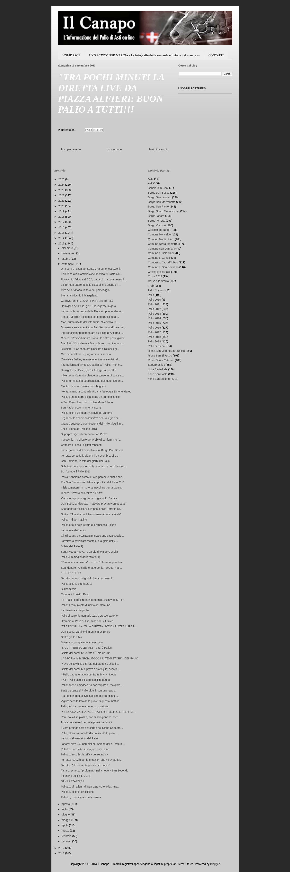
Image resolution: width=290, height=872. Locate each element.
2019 (61, 211)
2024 (61, 184)
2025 (61, 179)
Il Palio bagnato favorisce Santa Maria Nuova (88, 674)
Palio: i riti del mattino (74, 519)
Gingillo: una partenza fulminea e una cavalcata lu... (92, 535)
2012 (61, 848)
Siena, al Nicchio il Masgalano (79, 295)
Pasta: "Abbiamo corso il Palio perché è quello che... (92, 477)
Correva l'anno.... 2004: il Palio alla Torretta (87, 300)
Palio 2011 (154, 304)
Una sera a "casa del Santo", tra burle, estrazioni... (91, 268)
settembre (68, 264)
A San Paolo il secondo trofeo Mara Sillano (87, 402)
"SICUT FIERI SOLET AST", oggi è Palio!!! (86, 647)
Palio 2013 (154, 313)
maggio (66, 820)
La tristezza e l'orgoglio (75, 610)
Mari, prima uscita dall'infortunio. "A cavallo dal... (90, 322)
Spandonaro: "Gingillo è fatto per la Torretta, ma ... (91, 567)
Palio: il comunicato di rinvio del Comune (85, 605)
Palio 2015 (154, 322)
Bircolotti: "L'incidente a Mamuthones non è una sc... (92, 343)
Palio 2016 (154, 327)
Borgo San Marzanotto (161, 202)
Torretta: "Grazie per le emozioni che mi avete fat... (91, 759)
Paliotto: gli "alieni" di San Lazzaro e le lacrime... (90, 786)
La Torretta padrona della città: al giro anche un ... (91, 284)
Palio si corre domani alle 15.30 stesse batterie (89, 615)
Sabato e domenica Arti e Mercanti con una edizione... (93, 466)
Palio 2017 (154, 332)
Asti (150, 183)
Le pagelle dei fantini (73, 530)
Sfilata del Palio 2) (72, 546)
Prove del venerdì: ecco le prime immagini (86, 722)
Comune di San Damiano (163, 267)
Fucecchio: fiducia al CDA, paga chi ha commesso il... (93, 279)
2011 (61, 853)
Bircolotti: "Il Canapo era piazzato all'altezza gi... (90, 348)
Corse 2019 (155, 276)
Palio (151, 294)
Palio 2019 (154, 341)
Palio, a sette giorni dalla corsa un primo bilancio (90, 396)
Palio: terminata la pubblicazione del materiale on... (92, 380)
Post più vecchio (159, 149)
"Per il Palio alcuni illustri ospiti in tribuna (85, 679)
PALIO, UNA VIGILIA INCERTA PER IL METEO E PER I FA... (98, 711)
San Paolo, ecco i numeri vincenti (81, 407)
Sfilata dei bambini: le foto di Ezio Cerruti (85, 653)
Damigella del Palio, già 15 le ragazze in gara (88, 306)
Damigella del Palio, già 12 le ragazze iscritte (88, 370)
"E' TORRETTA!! (71, 573)
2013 (61, 243)
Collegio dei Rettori (159, 229)
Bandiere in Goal (158, 187)
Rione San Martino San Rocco (166, 350)
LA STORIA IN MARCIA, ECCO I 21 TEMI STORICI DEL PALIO (99, 658)
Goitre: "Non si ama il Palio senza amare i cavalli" (91, 514)
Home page (115, 149)
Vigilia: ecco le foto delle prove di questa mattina (90, 701)
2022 (61, 195)
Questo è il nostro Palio (75, 594)
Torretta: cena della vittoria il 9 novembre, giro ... (90, 455)
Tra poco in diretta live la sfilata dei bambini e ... (90, 695)
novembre (68, 253)
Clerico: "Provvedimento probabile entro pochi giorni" (93, 338)
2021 (61, 200)
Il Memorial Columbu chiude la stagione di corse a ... (92, 375)
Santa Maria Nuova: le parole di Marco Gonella (89, 551)
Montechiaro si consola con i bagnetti (83, 386)
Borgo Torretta (156, 220)
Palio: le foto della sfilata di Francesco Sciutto (88, 524)
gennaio (67, 841)
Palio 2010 (154, 299)
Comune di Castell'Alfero (163, 262)
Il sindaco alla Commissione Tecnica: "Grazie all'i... (91, 274)
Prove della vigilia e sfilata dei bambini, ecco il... (90, 663)
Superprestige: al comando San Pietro (84, 434)
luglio (65, 809)
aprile (65, 825)
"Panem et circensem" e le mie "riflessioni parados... (92, 562)
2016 (61, 227)
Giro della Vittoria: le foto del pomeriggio (85, 290)
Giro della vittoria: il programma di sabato (86, 354)
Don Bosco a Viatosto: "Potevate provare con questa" (93, 503)
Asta (151, 178)
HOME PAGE (71, 55)
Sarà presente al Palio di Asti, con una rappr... (88, 690)
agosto (66, 804)
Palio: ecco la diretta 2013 (76, 583)
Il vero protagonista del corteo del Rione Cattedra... (92, 727)
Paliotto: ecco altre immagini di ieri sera (85, 749)
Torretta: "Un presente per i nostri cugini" (85, 765)
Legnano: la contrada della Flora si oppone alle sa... (92, 311)
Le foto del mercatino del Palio (79, 738)
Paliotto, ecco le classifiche (77, 791)
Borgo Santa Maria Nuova (164, 211)
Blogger (214, 864)
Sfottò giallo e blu (71, 637)
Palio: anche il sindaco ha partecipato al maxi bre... (92, 685)
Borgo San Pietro (158, 206)
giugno (66, 814)
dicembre (68, 248)
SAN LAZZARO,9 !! (72, 781)
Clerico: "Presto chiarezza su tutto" (82, 493)
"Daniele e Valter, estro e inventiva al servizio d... (90, 359)
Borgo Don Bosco (159, 192)
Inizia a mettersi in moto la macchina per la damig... (92, 487)
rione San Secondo (159, 378)
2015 (61, 232)
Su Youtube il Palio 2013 (76, 471)
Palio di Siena (156, 346)
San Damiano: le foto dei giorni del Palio (85, 460)
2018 (61, 216)
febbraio (67, 836)
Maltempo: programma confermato (82, 642)
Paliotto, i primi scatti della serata (81, 797)
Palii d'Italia (155, 290)
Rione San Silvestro (160, 355)
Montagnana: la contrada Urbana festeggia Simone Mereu (96, 391)
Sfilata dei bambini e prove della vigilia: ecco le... (90, 669)
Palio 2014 (154, 318)
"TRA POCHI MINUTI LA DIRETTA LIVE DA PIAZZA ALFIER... (98, 626)
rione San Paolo (158, 374)
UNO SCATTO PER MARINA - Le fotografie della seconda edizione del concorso (144, 55)
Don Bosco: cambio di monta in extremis (85, 631)
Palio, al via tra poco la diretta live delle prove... (89, 733)
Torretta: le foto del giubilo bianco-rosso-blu (87, 578)
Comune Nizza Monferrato (164, 243)
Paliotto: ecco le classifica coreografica (84, 754)
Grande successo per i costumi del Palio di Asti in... (92, 423)
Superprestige (156, 364)
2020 (61, 206)
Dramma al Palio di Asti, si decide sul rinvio (87, 621)
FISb (151, 285)
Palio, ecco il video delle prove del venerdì (86, 412)
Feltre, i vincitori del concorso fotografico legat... (90, 316)
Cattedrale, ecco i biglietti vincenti (81, 444)
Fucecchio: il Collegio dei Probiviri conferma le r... (91, 439)
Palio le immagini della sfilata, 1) (80, 557)
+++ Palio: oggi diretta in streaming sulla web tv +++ (92, 599)
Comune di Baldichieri (161, 253)
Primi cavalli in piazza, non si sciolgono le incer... (90, 717)
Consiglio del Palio (159, 271)
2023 (61, 190)
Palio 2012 (154, 309)
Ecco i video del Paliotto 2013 (79, 428)
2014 (61, 238)
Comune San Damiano (162, 248)
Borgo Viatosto (157, 225)
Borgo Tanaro (156, 215)
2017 (61, 222)
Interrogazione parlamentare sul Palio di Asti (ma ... (92, 332)
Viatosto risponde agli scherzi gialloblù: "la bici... (90, 498)
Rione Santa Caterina (161, 360)
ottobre (66, 258)
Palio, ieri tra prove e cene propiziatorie (84, 706)
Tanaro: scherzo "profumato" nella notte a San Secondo (94, 770)
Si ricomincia (68, 589)
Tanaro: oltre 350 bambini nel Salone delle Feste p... (92, 743)
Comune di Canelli (159, 257)
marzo (66, 830)
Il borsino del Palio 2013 (75, 775)
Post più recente (71, 149)
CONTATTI (216, 55)
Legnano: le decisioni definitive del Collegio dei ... (91, 418)
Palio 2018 (154, 337)
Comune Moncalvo (159, 234)
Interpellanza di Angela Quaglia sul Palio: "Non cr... (92, 364)
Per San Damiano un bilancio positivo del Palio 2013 (92, 482)
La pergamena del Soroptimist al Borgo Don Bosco (91, 450)
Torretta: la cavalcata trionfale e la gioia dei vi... (89, 540)
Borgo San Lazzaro (159, 197)
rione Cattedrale (158, 369)
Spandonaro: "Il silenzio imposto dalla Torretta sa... (91, 508)
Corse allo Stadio (158, 281)
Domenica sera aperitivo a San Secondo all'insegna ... (94, 327)
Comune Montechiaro (161, 239)
